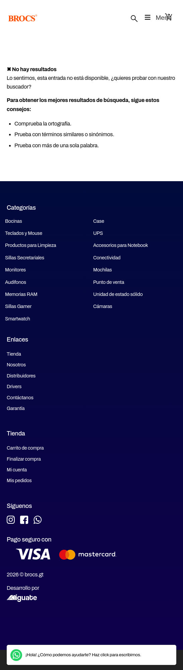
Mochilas (102, 269)
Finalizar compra (24, 459)
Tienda (14, 354)
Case (98, 221)
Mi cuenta (17, 469)
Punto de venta (108, 282)
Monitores (15, 269)
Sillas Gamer (18, 306)
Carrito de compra (25, 448)
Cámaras (102, 306)
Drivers (14, 386)
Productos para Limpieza (30, 245)
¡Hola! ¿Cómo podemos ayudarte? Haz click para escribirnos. (83, 654)
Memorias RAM (21, 294)
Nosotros (16, 364)
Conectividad (106, 257)
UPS (98, 233)
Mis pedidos (19, 480)
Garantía (15, 408)
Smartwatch (17, 318)
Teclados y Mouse (23, 233)
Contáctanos (20, 397)
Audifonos (15, 282)
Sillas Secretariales (24, 257)
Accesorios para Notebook (120, 245)
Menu (157, 17)
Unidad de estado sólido (118, 294)
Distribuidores (21, 375)
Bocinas (13, 221)
